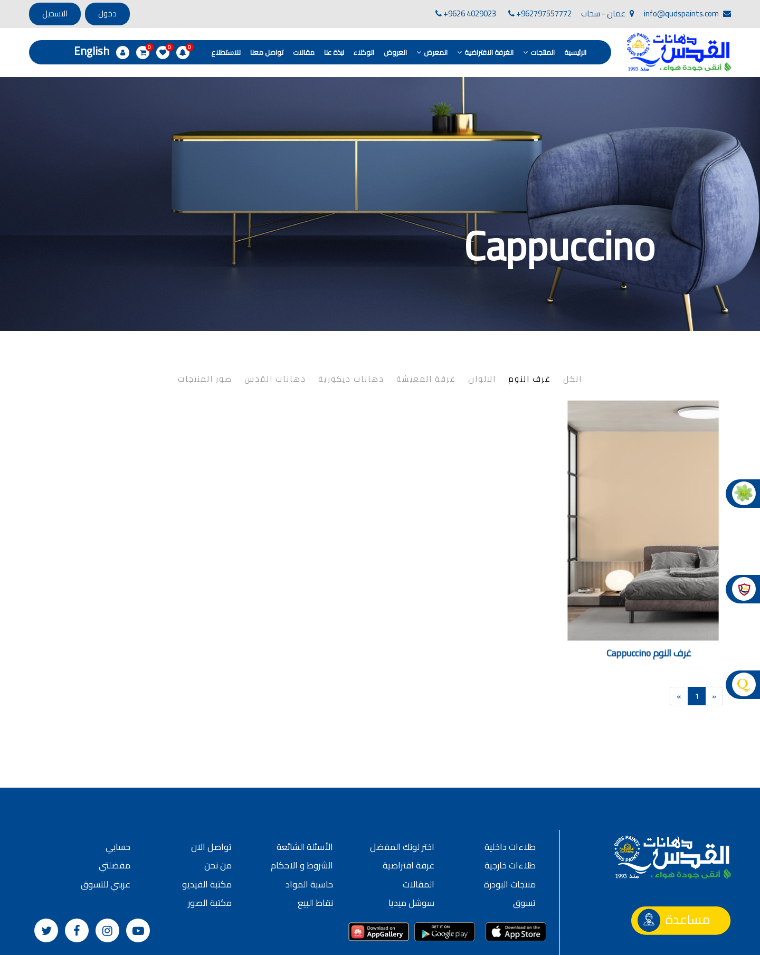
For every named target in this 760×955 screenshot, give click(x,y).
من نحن (218, 815)
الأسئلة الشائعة (305, 797)
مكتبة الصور (210, 853)
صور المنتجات (205, 329)
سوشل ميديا (411, 853)
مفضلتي (114, 815)
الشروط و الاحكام (302, 815)
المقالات (418, 834)
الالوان (482, 329)
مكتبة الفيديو (207, 834)
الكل (572, 329)
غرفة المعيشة (426, 329)
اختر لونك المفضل (402, 797)
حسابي (118, 797)
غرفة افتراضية (408, 815)
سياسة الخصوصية (348, 941)
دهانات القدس (275, 329)
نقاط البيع (315, 853)
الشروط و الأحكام (280, 941)
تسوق (524, 853)
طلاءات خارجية (510, 815)
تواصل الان (211, 797)
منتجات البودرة (510, 834)
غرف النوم (529, 329)
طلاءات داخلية (510, 797)
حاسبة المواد (309, 834)
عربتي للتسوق (105, 834)
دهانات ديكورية (351, 329)
